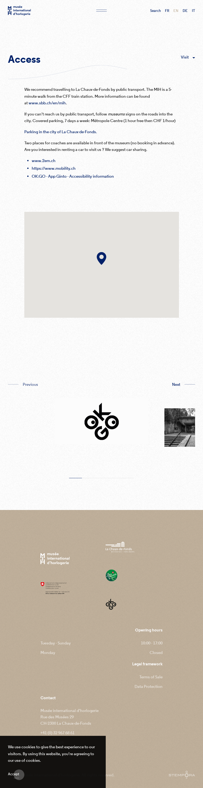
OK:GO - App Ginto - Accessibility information (73, 178)
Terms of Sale (151, 681)
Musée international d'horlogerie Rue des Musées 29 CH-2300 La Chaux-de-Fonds (69, 722)
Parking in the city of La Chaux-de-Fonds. (60, 133)
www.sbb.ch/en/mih (47, 104)
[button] (101, 261)
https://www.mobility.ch (54, 170)
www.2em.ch (44, 162)
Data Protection (149, 691)
